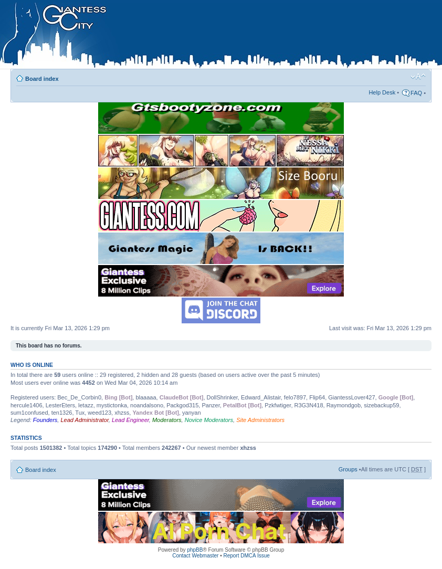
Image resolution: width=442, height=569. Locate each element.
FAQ (416, 93)
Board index (42, 79)
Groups (348, 469)
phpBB (195, 550)
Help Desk (382, 92)
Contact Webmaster (195, 556)
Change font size (418, 76)
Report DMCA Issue (246, 556)
